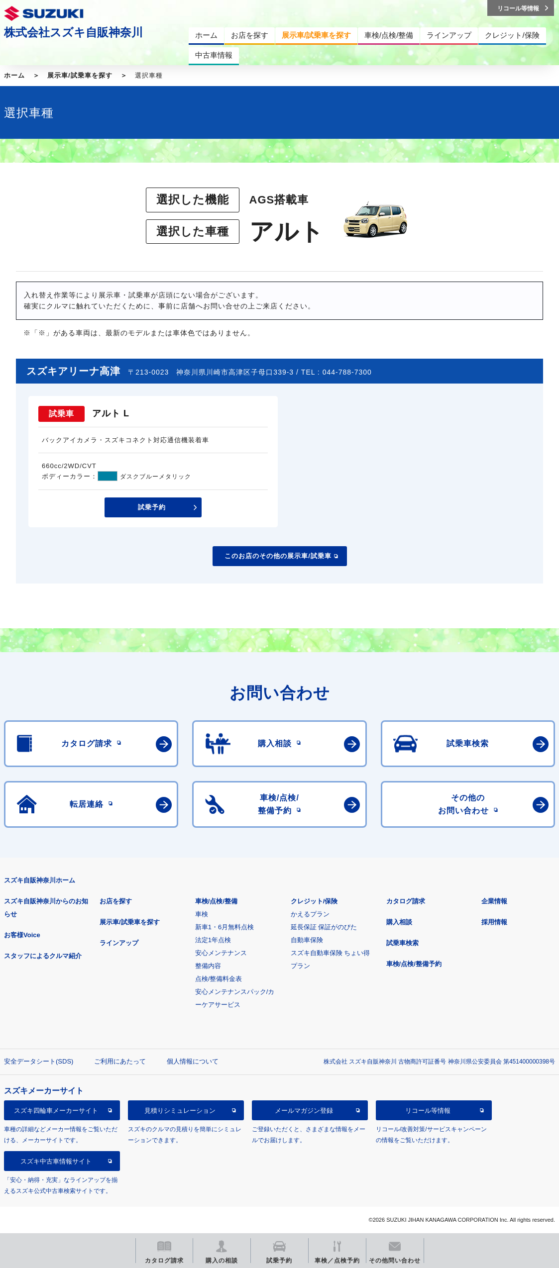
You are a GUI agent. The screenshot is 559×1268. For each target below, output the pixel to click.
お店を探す (116, 901)
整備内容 (208, 966)
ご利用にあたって (120, 1061)
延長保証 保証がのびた (324, 927)
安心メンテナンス (221, 953)
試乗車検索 (402, 943)
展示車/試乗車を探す (79, 75)
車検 (201, 914)
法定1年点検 (213, 940)
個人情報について (193, 1061)
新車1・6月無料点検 (224, 927)
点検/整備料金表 (218, 978)
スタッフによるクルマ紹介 (43, 956)
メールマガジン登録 (304, 1110)
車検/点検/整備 (216, 901)
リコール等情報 (427, 1110)
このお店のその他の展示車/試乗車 (278, 556)
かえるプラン (310, 914)
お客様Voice (22, 935)
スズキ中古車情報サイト (56, 1161)
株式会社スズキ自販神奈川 (73, 32)
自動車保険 (307, 940)
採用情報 (494, 922)
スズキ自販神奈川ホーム (39, 880)
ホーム (14, 75)
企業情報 (494, 901)
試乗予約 (152, 507)
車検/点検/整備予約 (414, 964)
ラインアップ (119, 943)
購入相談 (399, 922)
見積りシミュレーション (180, 1110)
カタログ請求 (405, 901)
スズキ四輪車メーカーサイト (56, 1110)
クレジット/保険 (314, 901)
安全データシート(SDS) (38, 1061)
